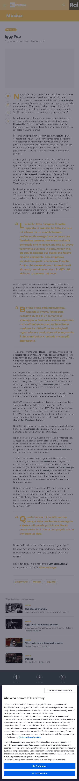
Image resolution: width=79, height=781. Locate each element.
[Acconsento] (39, 773)
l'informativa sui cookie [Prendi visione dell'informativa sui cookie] (30, 737)
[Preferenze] (39, 766)
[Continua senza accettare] (59, 690)
